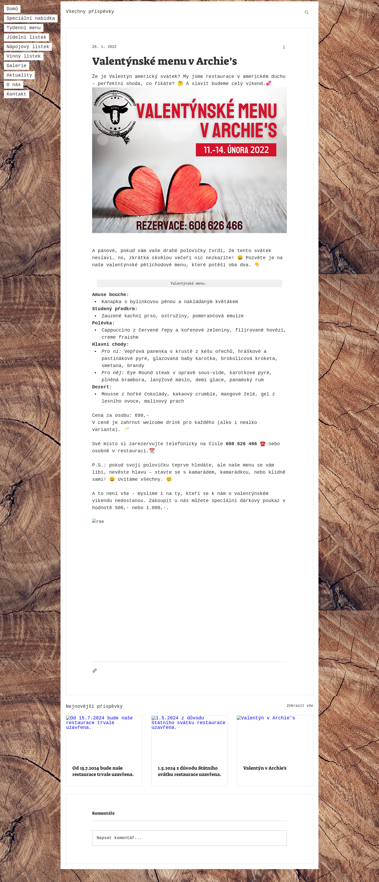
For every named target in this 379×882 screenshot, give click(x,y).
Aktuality (19, 75)
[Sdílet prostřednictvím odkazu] (94, 670)
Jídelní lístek (26, 37)
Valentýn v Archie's (264, 768)
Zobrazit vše (300, 706)
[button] (306, 12)
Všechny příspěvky (90, 11)
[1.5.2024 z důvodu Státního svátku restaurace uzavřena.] (190, 737)
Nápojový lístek (28, 46)
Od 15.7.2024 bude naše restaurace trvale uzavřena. (103, 771)
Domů (12, 9)
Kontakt (17, 94)
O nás (14, 84)
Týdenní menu (24, 28)
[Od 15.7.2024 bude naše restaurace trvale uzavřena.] (104, 737)
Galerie (17, 65)
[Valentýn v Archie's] (275, 737)
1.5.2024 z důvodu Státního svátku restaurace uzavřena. (189, 771)
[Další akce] (284, 47)
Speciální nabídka (31, 18)
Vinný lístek (24, 56)
